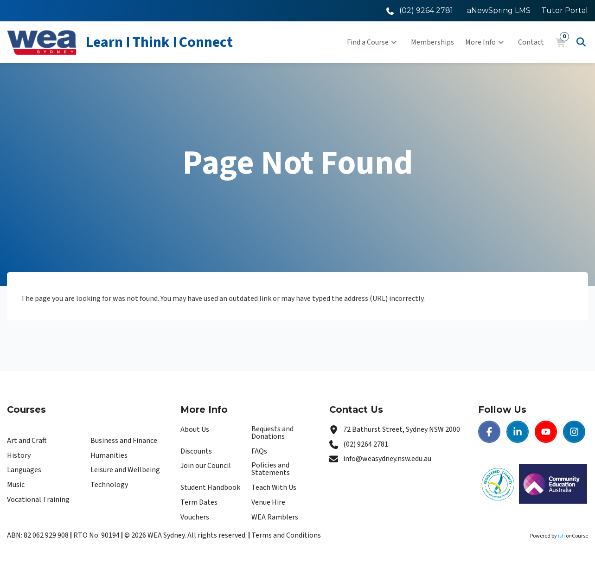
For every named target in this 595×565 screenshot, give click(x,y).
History (19, 455)
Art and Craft (27, 440)
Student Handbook (210, 487)
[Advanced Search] (581, 42)
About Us (194, 429)
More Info (484, 42)
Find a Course (372, 42)
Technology (109, 484)
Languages (24, 470)
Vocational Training (38, 499)
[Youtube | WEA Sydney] (546, 432)
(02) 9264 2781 (365, 444)
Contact (531, 42)
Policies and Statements (270, 468)
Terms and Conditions (286, 535)
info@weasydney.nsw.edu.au (387, 458)
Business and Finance (123, 440)
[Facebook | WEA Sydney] (489, 432)
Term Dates (199, 502)
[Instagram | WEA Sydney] (574, 432)
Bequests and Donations (272, 432)
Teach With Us (273, 487)
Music (16, 484)
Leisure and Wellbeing (125, 470)
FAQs (259, 451)
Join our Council (205, 465)
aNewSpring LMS (499, 10)
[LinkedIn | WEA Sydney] (517, 432)
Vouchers (194, 517)
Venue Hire (268, 502)
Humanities (109, 455)
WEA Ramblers (274, 517)
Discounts (196, 451)
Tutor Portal (564, 10)
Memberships (432, 42)
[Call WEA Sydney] (419, 10)
